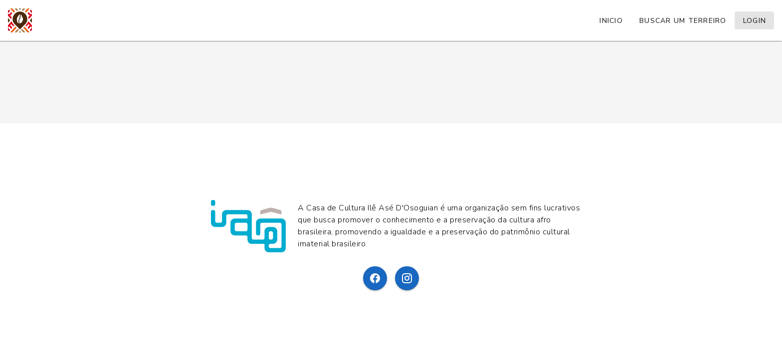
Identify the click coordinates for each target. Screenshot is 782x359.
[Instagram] (407, 278)
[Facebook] (375, 278)
